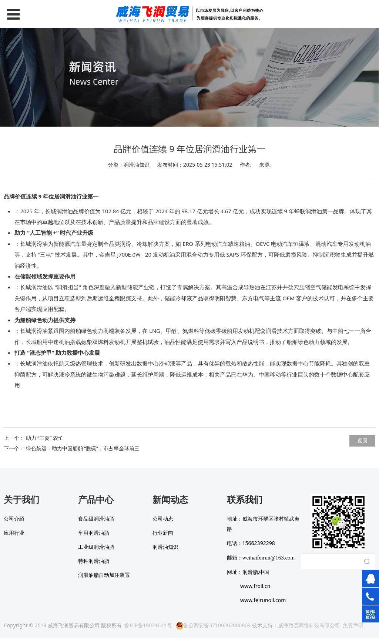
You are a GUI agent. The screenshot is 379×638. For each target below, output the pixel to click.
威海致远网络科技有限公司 (309, 625)
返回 (362, 440)
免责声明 (353, 625)
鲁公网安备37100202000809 (213, 625)
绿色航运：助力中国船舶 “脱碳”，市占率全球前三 (83, 448)
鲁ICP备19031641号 (148, 625)
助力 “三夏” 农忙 (44, 437)
